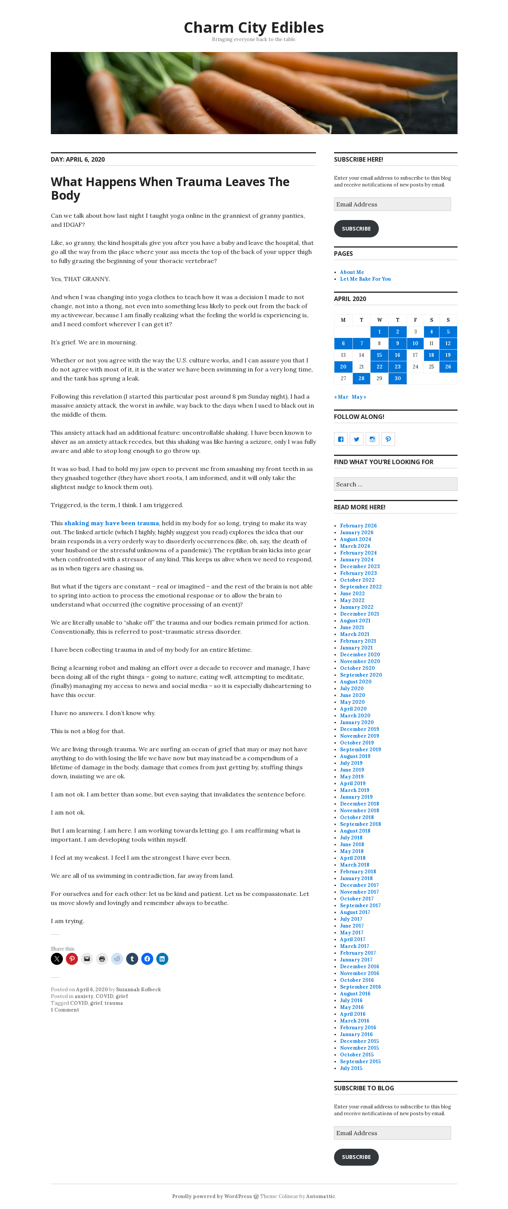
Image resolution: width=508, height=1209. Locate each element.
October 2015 (357, 1055)
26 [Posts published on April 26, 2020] (448, 367)
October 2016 (357, 980)
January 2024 (357, 559)
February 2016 (358, 1027)
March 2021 (354, 634)
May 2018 (352, 851)
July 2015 (351, 1068)
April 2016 (353, 1014)
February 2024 (358, 553)
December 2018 (359, 804)
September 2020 (361, 675)
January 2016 (356, 1034)
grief (122, 996)
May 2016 (352, 1007)
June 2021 (352, 627)
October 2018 (357, 817)
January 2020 (357, 722)
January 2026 (357, 532)
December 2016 (359, 966)
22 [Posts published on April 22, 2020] (380, 367)
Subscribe (356, 228)
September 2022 (361, 587)
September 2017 (360, 905)
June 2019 (352, 770)
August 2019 (355, 756)
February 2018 (358, 871)
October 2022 (357, 580)
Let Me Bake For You (365, 279)
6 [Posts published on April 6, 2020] (343, 343)
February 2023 (358, 573)
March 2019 (354, 790)
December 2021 (359, 614)
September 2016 (360, 987)
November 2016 (359, 973)
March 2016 (354, 1021)
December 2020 (360, 654)
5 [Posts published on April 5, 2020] (448, 332)
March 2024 (355, 546)
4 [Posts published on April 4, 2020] (431, 332)
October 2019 (357, 743)
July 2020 (352, 688)
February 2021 (358, 641)
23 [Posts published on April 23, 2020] (398, 367)
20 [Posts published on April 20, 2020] (343, 367)
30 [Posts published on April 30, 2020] (398, 378)
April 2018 (353, 858)
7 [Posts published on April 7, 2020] (361, 343)
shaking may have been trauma (111, 523)
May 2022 (352, 600)
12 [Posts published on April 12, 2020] (448, 343)
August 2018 (355, 831)
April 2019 (353, 783)
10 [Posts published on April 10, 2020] (415, 343)
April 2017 (352, 939)
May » (359, 397)
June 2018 (352, 844)
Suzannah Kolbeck (138, 989)
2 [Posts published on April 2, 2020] (397, 332)
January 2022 (357, 607)
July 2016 (351, 1000)
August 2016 (355, 993)
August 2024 (355, 539)
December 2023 (360, 566)
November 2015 (359, 1048)
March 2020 (355, 715)
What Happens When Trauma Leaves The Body (170, 188)
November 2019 (359, 736)
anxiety (84, 996)
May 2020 (352, 702)
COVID (104, 996)
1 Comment (65, 1010)
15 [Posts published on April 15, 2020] (379, 355)
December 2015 (359, 1041)
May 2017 (351, 932)
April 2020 (353, 709)
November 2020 (360, 661)
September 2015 (360, 1061)
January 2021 (356, 648)
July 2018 (351, 838)
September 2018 (360, 824)
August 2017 (355, 912)
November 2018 (359, 810)
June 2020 (352, 695)
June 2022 (352, 593)
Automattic (320, 1196)
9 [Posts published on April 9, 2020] (397, 343)
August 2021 (355, 620)
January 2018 (356, 878)
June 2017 (352, 926)
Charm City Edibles (254, 27)
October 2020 (357, 668)
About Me (352, 272)
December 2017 (359, 885)
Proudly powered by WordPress (212, 1196)
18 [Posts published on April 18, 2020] (431, 355)
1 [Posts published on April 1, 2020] (379, 332)
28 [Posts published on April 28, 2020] (361, 378)
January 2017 (356, 960)
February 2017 (358, 953)
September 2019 (360, 749)
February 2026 (358, 526)
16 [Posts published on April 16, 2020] (397, 355)
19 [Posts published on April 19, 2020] (448, 355)
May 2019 (352, 776)
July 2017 (351, 919)
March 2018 (354, 865)
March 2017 (354, 946)
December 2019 (359, 729)
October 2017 (357, 899)
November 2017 (359, 892)
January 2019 (356, 797)
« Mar (341, 397)
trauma (113, 1003)
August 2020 (356, 682)
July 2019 (351, 763)
